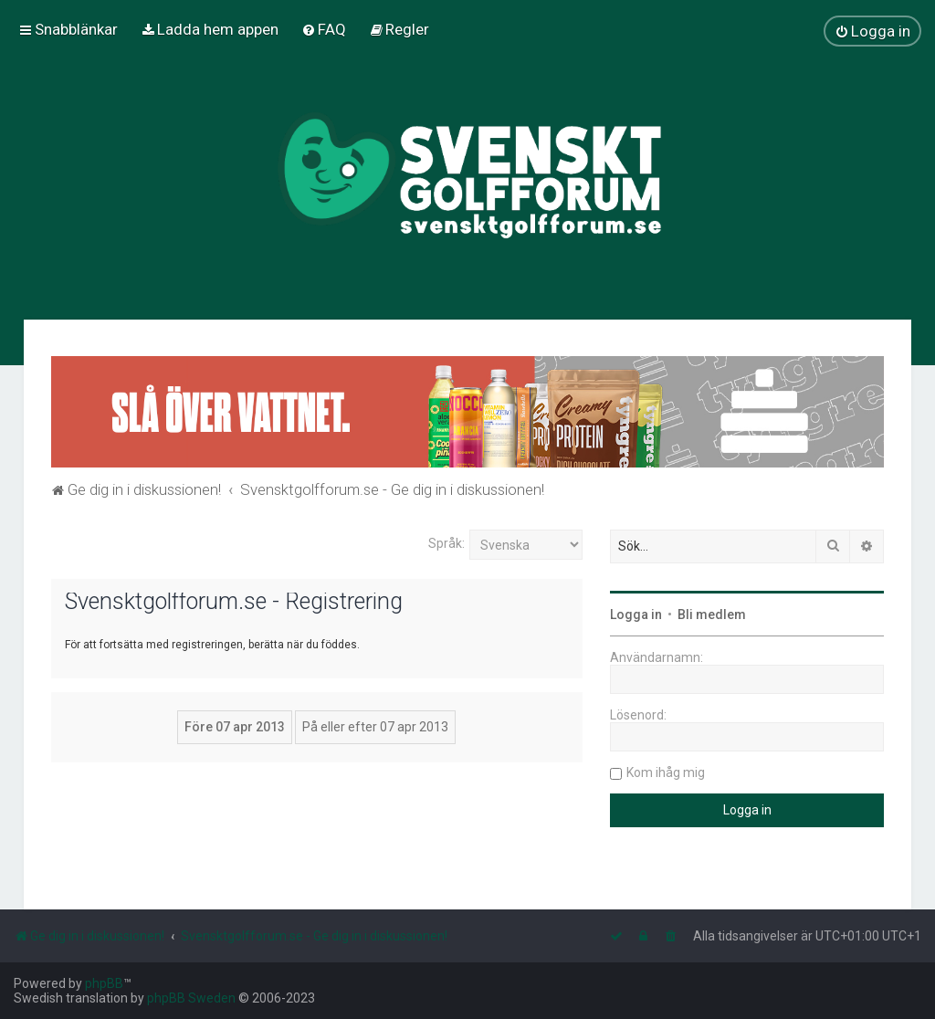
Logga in (636, 614)
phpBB (104, 983)
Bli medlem (712, 614)
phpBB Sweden (191, 998)
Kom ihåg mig (665, 772)
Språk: (446, 543)
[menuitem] (209, 29)
